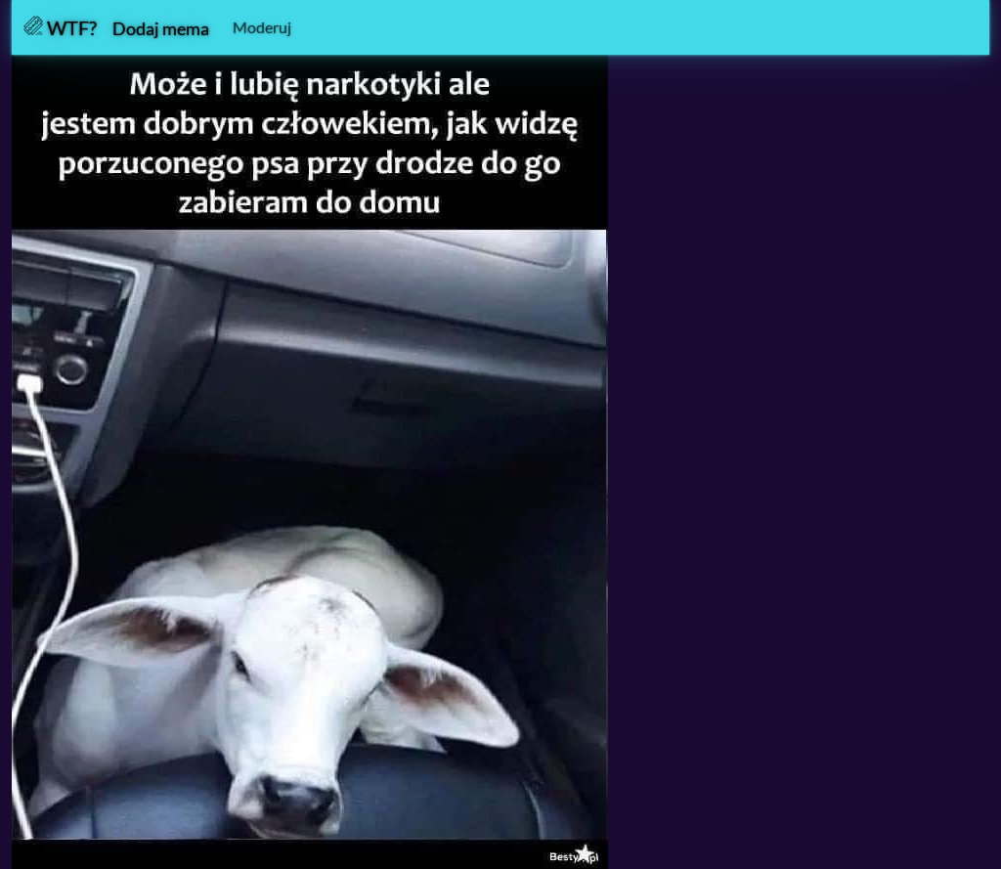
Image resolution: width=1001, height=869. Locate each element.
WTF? (60, 27)
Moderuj (262, 27)
